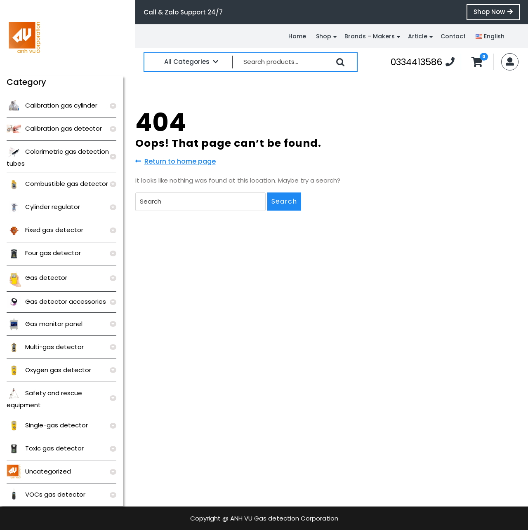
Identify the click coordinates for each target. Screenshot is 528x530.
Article (417, 36)
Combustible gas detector (57, 183)
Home (297, 36)
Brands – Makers (369, 36)
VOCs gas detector (46, 494)
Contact (453, 36)
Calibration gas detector (54, 128)
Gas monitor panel (44, 323)
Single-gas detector (47, 425)
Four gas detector (44, 253)
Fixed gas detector (45, 229)
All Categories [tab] (191, 61)
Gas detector (37, 277)
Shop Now (497, 13)
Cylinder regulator (43, 206)
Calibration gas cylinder (52, 105)
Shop (323, 36)
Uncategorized (39, 471)
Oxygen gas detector (49, 370)
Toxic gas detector (45, 448)
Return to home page (175, 162)
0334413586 (423, 61)
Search (340, 62)
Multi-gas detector (45, 346)
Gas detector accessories (56, 301)
